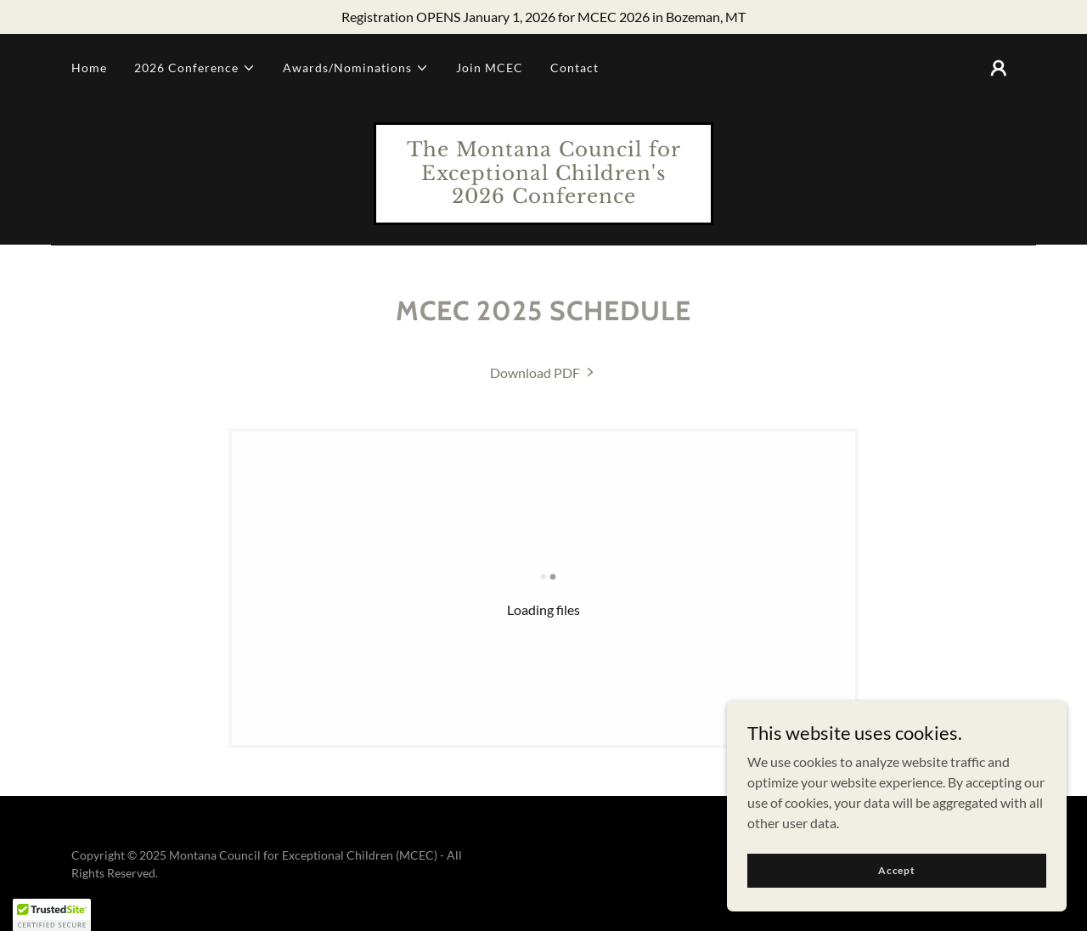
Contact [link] (574, 67)
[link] (543, 197)
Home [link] (89, 67)
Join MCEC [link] (489, 67)
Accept (896, 870)
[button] (195, 68)
